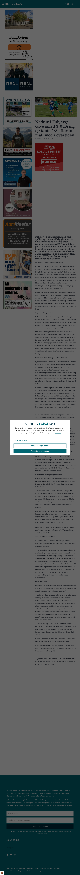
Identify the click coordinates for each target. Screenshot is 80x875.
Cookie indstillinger (21, 440)
